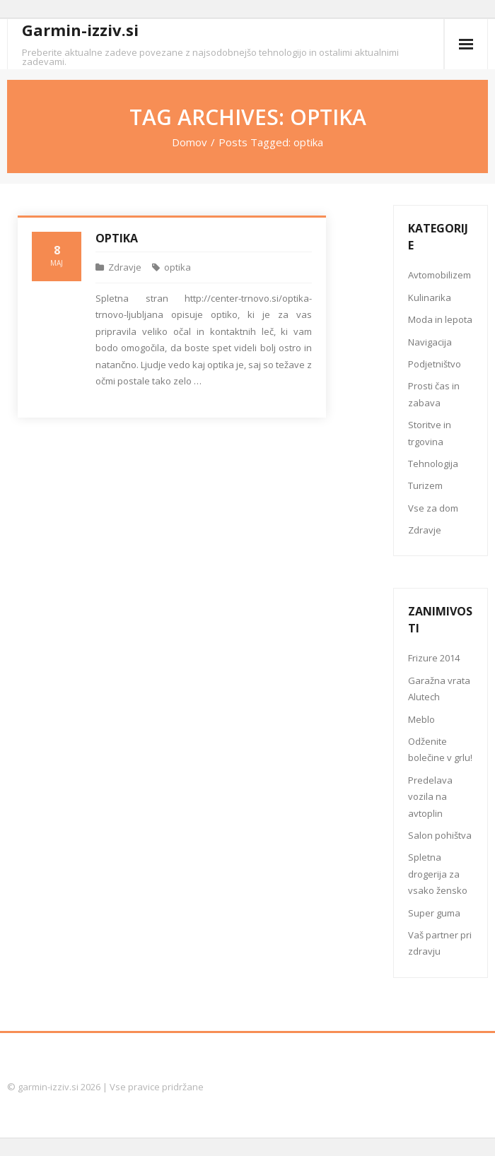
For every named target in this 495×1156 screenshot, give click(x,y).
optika (177, 267)
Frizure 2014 (434, 657)
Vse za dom (433, 508)
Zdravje (124, 267)
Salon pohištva (440, 835)
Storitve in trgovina (429, 432)
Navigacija (430, 342)
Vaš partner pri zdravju (440, 942)
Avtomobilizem (439, 275)
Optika (116, 238)
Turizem (425, 485)
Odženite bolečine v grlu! (440, 749)
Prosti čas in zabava (434, 393)
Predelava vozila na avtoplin (430, 797)
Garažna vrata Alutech (439, 688)
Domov (189, 142)
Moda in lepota (440, 319)
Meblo (421, 719)
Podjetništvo (434, 364)
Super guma (434, 913)
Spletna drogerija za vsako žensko (437, 874)
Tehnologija (433, 463)
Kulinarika (429, 297)
